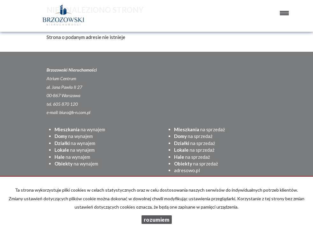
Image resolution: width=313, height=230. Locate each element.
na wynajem (80, 129)
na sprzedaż (199, 129)
